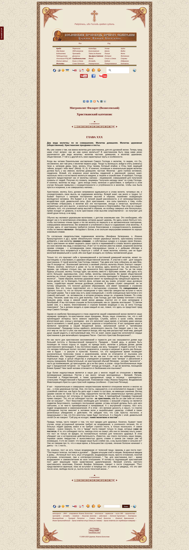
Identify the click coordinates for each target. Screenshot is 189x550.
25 (94, 127)
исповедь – (67, 516)
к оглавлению (95, 123)
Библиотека (60, 53)
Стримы (124, 58)
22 (83, 127)
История (108, 56)
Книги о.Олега (77, 61)
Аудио (123, 48)
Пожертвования (111, 63)
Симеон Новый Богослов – (101, 518)
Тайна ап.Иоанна (95, 53)
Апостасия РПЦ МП (63, 58)
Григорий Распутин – (77, 518)
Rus (80, 43)
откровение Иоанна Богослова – (81, 513)
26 (98, 127)
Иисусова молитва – (90, 516)
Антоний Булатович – (118, 516)
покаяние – (76, 516)
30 (113, 127)
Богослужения (94, 51)
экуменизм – (110, 513)
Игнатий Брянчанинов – (126, 518)
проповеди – (57, 516)
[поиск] (117, 70)
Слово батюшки (78, 63)
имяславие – (104, 516)
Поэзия (107, 53)
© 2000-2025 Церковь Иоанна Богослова (94, 537)
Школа (107, 51)
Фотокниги (125, 56)
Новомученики (94, 63)
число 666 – (119, 513)
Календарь (92, 48)
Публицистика (61, 56)
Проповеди (76, 53)
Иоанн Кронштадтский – (61, 521)
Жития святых (62, 61)
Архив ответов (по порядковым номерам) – (120, 521)
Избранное (125, 61)
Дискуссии (76, 56)
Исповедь (92, 61)
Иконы (91, 58)
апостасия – (99, 513)
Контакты (125, 63)
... (75, 127)
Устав (107, 48)
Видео (123, 51)
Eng (108, 43)
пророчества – (130, 513)
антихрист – (57, 513)
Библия (107, 61)
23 (87, 127)
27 (102, 127)
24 (90, 127)
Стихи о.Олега (110, 58)
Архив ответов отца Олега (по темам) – (87, 521)
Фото (123, 53)
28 (105, 127)
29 (109, 127)
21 (79, 127)
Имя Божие (60, 51)
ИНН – (65, 513)
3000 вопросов (77, 51)
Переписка (76, 48)
